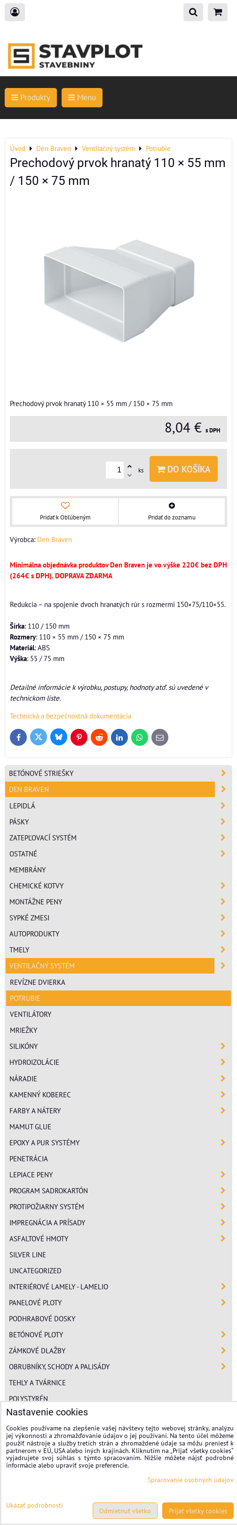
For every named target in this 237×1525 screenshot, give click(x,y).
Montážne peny (120, 902)
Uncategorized (35, 1270)
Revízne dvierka (37, 982)
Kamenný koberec (120, 1094)
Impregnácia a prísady (120, 1222)
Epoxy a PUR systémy (120, 1142)
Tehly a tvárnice (37, 1382)
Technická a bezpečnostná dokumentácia (70, 715)
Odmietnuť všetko (125, 1510)
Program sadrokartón (120, 1190)
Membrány (27, 869)
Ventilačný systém (120, 966)
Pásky (120, 822)
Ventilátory (30, 1014)
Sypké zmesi (120, 918)
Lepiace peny (120, 1174)
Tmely (120, 950)
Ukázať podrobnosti (34, 1505)
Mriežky (23, 1030)
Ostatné (120, 854)
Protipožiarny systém (120, 1206)
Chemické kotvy (120, 886)
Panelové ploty (120, 1302)
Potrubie (25, 998)
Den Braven (120, 789)
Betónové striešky (120, 773)
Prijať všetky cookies (198, 1510)
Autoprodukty (120, 934)
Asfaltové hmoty (120, 1238)
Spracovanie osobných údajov (191, 1479)
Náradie (120, 1078)
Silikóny (120, 1046)
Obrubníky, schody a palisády (120, 1366)
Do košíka (184, 469)
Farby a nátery (120, 1110)
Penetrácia (28, 1158)
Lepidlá (120, 806)
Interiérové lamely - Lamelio (120, 1286)
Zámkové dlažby (120, 1350)
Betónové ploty (120, 1334)
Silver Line (27, 1254)
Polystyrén (28, 1398)
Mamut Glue (30, 1126)
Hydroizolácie (120, 1062)
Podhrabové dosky (42, 1318)
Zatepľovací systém (120, 838)
